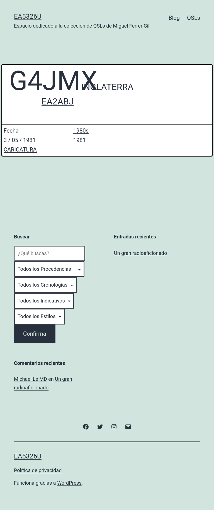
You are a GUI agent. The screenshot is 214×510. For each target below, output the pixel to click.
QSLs (193, 17)
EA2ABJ (58, 101)
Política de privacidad (38, 470)
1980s (81, 130)
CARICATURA (20, 149)
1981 (79, 140)
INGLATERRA (107, 87)
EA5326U (28, 16)
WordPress (69, 483)
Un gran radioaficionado (140, 253)
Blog (174, 17)
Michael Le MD (30, 379)
